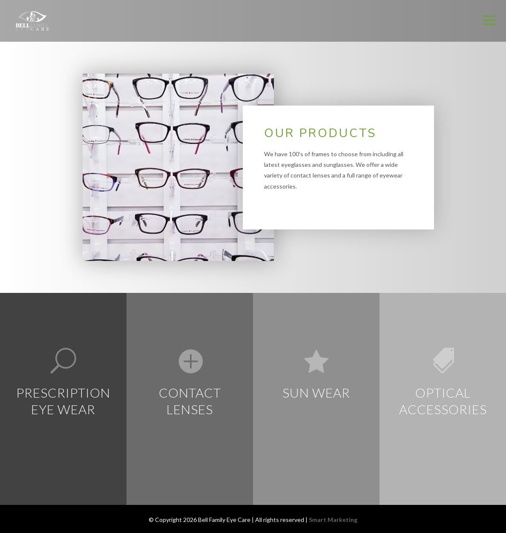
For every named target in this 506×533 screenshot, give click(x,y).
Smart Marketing (333, 519)
